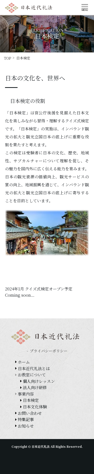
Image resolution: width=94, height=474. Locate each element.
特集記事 (26, 419)
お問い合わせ (30, 413)
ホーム (24, 362)
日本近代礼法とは (34, 368)
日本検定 (31, 400)
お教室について (32, 375)
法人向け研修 (35, 387)
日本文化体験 (35, 407)
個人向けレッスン (39, 381)
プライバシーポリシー (48, 350)
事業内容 (26, 394)
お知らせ (26, 426)
